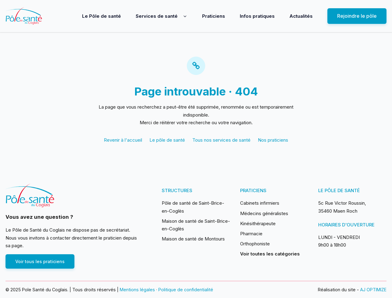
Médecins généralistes (264, 213)
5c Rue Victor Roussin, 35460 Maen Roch (342, 207)
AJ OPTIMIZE (373, 289)
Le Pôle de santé (101, 16)
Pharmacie (251, 234)
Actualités (301, 16)
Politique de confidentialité (185, 289)
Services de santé (157, 16)
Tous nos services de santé (221, 140)
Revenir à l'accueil (123, 140)
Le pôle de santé (167, 140)
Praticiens (213, 16)
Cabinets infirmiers (259, 203)
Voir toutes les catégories (270, 254)
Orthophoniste (255, 244)
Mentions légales (137, 289)
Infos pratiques (257, 16)
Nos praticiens (273, 140)
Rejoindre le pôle (357, 16)
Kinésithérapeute (258, 223)
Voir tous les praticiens (40, 261)
